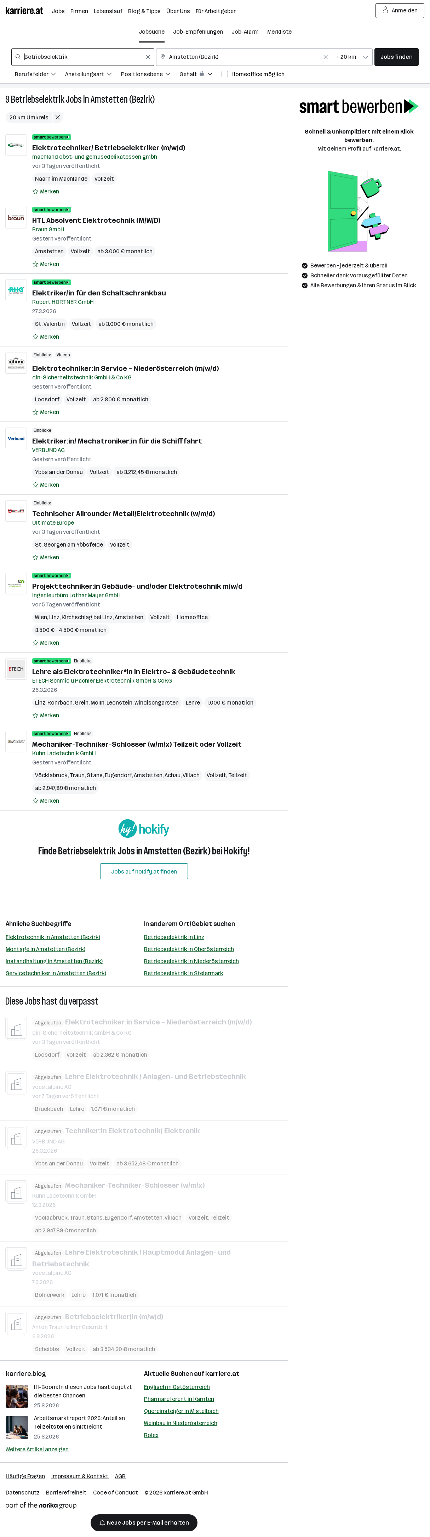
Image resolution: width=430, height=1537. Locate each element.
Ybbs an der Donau (59, 472)
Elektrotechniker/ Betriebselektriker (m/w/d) (108, 147)
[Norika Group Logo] (41, 1507)
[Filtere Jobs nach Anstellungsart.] (93, 75)
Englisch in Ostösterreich (177, 1387)
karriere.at (222, 1374)
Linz (54, 617)
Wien (41, 617)
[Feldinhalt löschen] (148, 57)
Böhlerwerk (49, 1294)
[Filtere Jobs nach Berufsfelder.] (40, 75)
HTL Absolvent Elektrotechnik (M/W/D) (96, 220)
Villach (191, 775)
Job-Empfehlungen (198, 31)
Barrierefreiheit (66, 1492)
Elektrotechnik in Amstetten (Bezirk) (53, 937)
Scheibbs (47, 1349)
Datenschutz (23, 1492)
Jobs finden (396, 56)
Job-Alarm (245, 31)
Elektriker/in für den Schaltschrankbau (99, 293)
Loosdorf (47, 399)
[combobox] (82, 57)
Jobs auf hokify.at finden (144, 871)
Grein (81, 702)
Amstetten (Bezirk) (123, 99)
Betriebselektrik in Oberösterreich (189, 949)
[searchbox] (82, 57)
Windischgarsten (156, 702)
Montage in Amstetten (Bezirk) (45, 949)
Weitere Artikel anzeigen (37, 1449)
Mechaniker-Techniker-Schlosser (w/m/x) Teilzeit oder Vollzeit (137, 744)
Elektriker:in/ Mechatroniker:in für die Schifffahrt (117, 441)
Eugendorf (118, 775)
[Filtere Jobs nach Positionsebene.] (150, 75)
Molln (97, 702)
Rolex (151, 1435)
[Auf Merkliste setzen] (45, 191)
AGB (120, 1476)
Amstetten (49, 251)
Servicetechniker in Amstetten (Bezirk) (56, 973)
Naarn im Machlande (61, 178)
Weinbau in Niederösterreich (180, 1423)
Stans (95, 775)
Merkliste (279, 31)
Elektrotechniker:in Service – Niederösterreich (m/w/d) (125, 368)
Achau (172, 775)
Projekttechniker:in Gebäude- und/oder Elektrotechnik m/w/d (137, 586)
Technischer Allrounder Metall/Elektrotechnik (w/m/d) (123, 513)
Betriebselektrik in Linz (174, 937)
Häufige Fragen (25, 1476)
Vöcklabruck (51, 775)
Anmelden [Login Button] (400, 10)
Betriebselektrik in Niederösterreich (191, 961)
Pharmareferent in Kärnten (179, 1399)
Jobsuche (152, 31)
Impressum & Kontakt (80, 1476)
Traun (77, 775)
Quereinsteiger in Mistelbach (181, 1411)
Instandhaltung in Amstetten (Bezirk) (54, 961)
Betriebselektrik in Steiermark (183, 973)
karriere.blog (26, 1374)
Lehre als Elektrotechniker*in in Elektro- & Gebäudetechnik (133, 671)
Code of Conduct (115, 1492)
